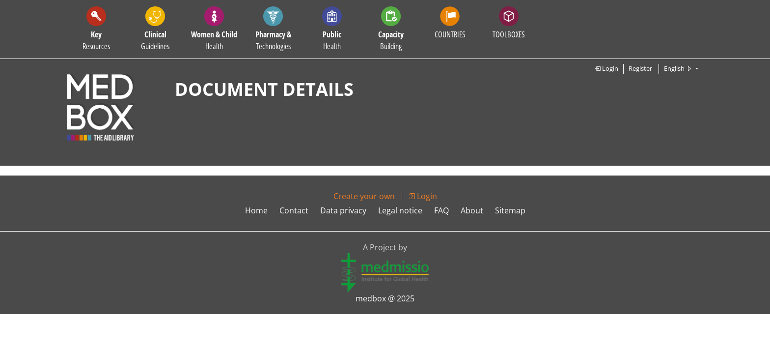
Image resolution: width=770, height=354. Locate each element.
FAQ (441, 210)
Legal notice (400, 210)
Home (256, 210)
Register (640, 68)
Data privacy (343, 210)
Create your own (364, 196)
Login (606, 68)
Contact (293, 210)
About (472, 210)
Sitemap (510, 210)
